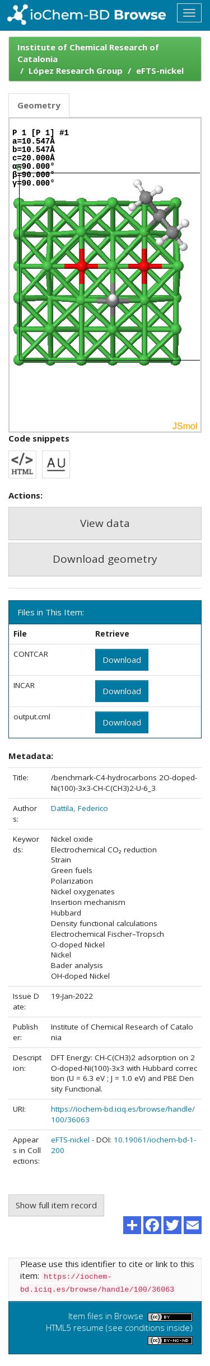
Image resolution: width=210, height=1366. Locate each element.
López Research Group (76, 70)
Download (121, 659)
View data (105, 523)
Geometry (38, 105)
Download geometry (105, 559)
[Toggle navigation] (189, 12)
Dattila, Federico (79, 808)
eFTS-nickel (160, 70)
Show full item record (56, 1205)
